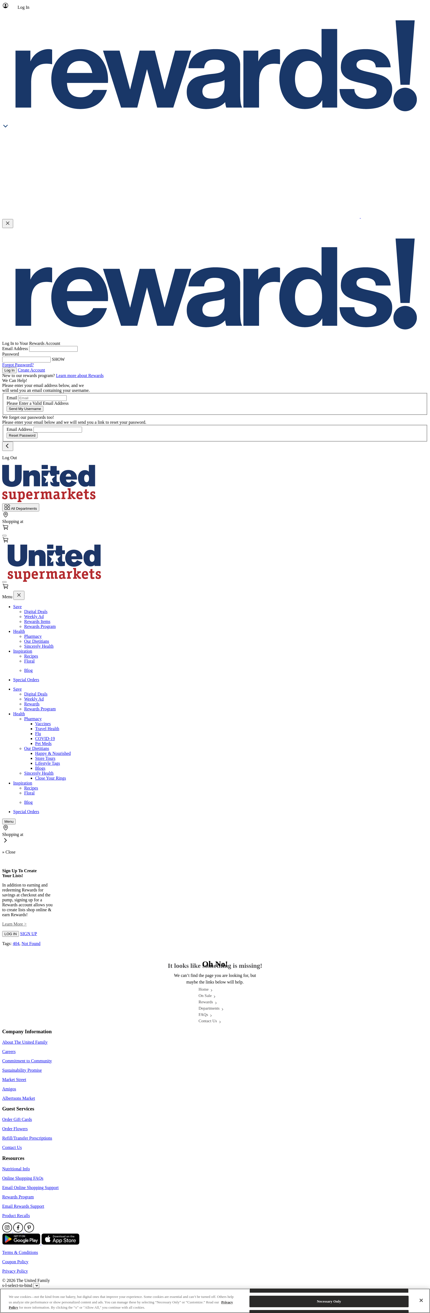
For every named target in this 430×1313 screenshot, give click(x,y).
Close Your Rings (50, 778)
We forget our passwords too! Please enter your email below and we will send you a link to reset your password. (74, 420)
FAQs (203, 1014)
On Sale (205, 995)
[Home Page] (48, 500)
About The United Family (24, 1042)
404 (16, 943)
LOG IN (10, 934)
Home (204, 989)
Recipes (31, 656)
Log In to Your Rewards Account (31, 343)
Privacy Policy (15, 1271)
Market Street (14, 1079)
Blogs (40, 768)
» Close (8, 852)
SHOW (58, 359)
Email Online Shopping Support (30, 1187)
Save (17, 606)
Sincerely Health (39, 646)
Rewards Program (40, 626)
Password (10, 354)
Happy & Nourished (53, 753)
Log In (9, 370)
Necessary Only (329, 1301)
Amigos (9, 1089)
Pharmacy (33, 636)
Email (12, 397)
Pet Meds (43, 743)
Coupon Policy (15, 1261)
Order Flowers (15, 1128)
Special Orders (26, 679)
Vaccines (43, 723)
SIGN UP (28, 933)
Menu (7, 596)
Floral (29, 661)
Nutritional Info (16, 1169)
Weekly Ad (34, 616)
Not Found (30, 943)
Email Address (15, 348)
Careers (9, 1051)
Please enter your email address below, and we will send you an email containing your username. (46, 388)
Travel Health (47, 728)
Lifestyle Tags (47, 763)
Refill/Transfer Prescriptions (27, 1138)
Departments (209, 1008)
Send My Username (25, 409)
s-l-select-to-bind (17, 1285)
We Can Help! (14, 380)
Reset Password (22, 435)
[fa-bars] (4, 535)
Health (19, 631)
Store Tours (45, 758)
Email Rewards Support (23, 1206)
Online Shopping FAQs (22, 1178)
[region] (215, 1301)
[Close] (421, 1300)
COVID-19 (45, 738)
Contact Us (208, 1021)
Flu (38, 733)
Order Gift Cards (17, 1119)
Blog (28, 670)
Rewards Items (37, 621)
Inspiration (22, 651)
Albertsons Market (18, 1098)
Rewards (32, 704)
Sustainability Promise (22, 1070)
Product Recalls (16, 1215)
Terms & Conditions (20, 1252)
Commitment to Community (27, 1061)
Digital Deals (35, 611)
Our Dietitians (36, 641)
